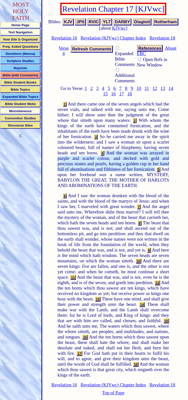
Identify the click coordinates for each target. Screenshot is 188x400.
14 (170, 88)
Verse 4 (64, 50)
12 (154, 88)
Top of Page (113, 392)
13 (163, 88)
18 (129, 93)
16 (113, 93)
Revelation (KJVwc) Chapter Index (113, 38)
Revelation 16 (64, 38)
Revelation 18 (162, 38)
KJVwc (119, 28)
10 (139, 88)
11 (147, 88)
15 (105, 93)
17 (121, 93)
